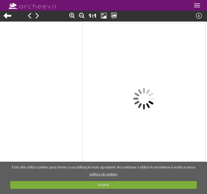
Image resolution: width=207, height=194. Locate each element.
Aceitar (103, 184)
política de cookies (103, 174)
